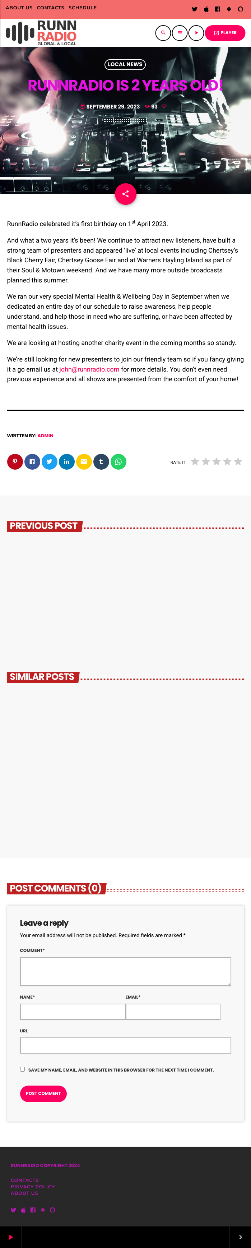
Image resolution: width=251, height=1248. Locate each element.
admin (45, 435)
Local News (125, 65)
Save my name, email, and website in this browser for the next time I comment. (121, 1070)
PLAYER (225, 33)
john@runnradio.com (90, 369)
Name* (27, 997)
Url (24, 1031)
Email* (133, 997)
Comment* (32, 951)
